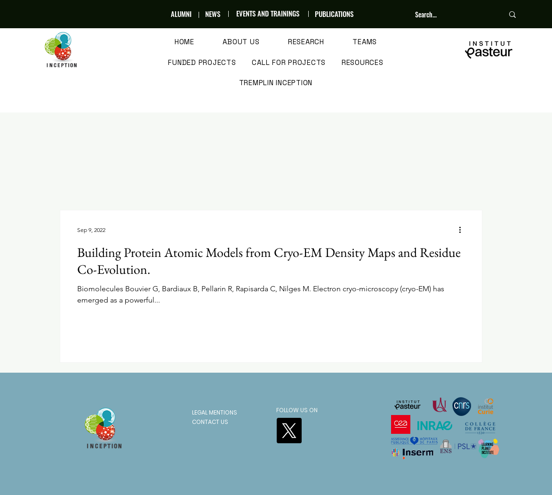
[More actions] (463, 229)
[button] (241, 42)
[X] (289, 430)
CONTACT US (210, 422)
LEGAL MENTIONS (214, 412)
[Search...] (452, 14)
